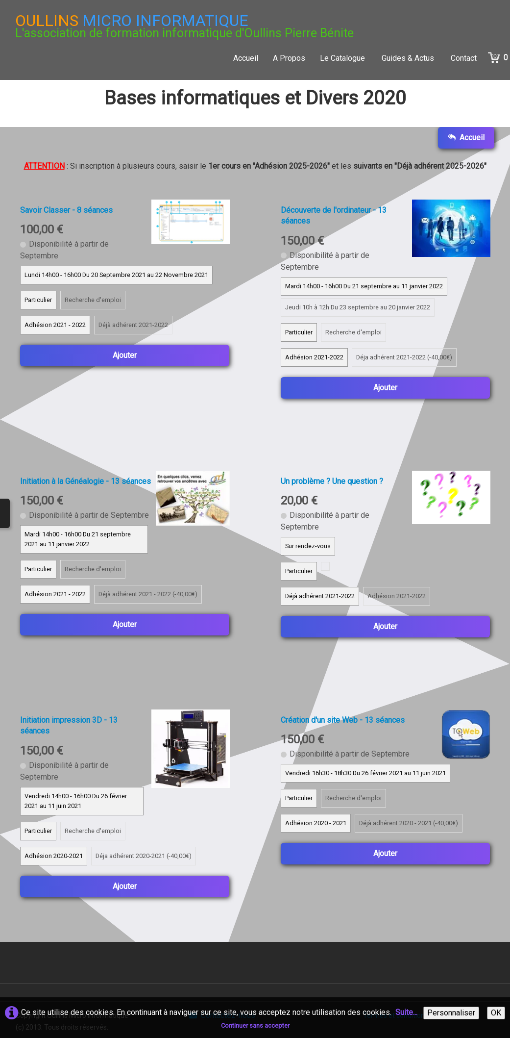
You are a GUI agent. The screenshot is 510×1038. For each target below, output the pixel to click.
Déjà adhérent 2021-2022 (133, 325)
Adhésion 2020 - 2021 (315, 823)
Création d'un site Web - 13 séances (343, 720)
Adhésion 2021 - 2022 (55, 325)
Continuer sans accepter (255, 1025)
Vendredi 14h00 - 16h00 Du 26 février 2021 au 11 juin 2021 (75, 801)
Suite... (406, 1012)
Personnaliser (451, 1012)
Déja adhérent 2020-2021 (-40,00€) (144, 856)
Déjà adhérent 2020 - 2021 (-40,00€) (408, 823)
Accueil (245, 58)
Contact (464, 58)
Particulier (38, 300)
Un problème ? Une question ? (332, 481)
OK (496, 1012)
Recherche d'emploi (93, 300)
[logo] (184, 26)
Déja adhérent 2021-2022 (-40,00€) (404, 357)
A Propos (289, 58)
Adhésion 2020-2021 (53, 856)
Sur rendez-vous (308, 546)
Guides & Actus (409, 58)
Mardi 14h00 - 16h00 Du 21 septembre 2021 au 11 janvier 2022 (77, 539)
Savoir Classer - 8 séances (66, 210)
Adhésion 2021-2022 (314, 357)
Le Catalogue (343, 58)
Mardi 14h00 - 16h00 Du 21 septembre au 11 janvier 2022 (364, 286)
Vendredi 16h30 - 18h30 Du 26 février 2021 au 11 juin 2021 (365, 773)
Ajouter (125, 355)
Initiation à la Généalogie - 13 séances (85, 481)
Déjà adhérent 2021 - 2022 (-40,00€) (147, 594)
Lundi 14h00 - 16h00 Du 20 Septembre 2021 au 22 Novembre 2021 (116, 274)
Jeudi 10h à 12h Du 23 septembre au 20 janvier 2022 (357, 307)
